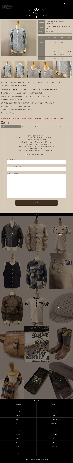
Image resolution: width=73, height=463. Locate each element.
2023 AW (18, 419)
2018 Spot (18, 454)
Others (61, 380)
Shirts (36, 271)
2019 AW (54, 446)
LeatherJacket (12, 234)
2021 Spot (54, 438)
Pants (60, 271)
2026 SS (18, 427)
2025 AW (18, 431)
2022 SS (55, 408)
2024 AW (18, 423)
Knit (12, 307)
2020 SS (55, 442)
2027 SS (18, 434)
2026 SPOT (55, 431)
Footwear (61, 344)
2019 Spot (54, 450)
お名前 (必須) (11, 159)
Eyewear (36, 344)
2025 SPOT (55, 427)
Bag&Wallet (12, 344)
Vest (12, 271)
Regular (18, 404)
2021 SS (18, 438)
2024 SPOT (54, 423)
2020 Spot (18, 446)
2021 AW (54, 404)
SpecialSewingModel (61, 234)
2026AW (54, 434)
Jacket (36, 234)
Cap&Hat (60, 307)
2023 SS (55, 412)
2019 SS (18, 450)
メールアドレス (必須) (14, 166)
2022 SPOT (18, 408)
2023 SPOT (18, 415)
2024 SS (55, 415)
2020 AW (18, 442)
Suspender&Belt (36, 380)
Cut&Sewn (36, 307)
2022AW (18, 412)
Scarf (12, 380)
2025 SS (55, 419)
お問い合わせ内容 (12, 173)
